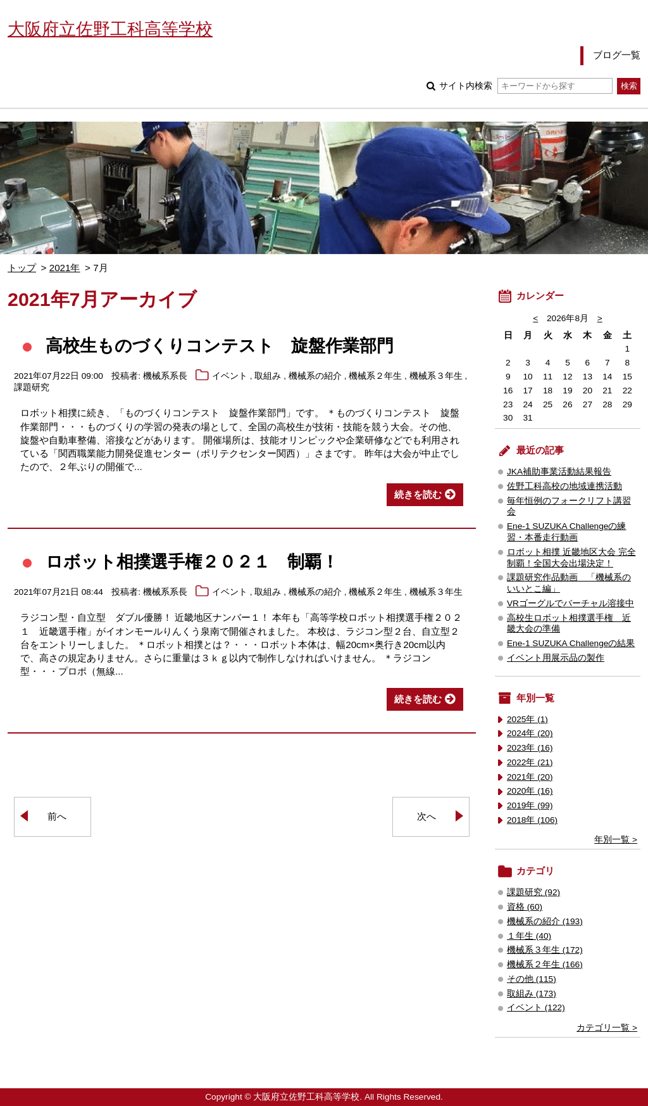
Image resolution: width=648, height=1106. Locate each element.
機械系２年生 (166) (545, 964)
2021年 (64, 267)
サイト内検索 (525, 86)
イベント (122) (536, 1007)
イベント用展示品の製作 (555, 658)
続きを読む (418, 494)
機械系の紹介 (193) (545, 921)
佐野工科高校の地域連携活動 (564, 486)
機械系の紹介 (315, 376)
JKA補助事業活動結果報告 (559, 471)
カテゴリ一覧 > (606, 1028)
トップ (22, 267)
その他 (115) (531, 979)
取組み (267, 376)
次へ (426, 816)
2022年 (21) (530, 762)
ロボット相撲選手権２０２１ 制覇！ (192, 561)
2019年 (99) (530, 805)
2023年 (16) (530, 748)
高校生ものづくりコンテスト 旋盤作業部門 (220, 345)
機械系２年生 (375, 376)
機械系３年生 (436, 376)
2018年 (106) (532, 820)
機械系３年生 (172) (545, 950)
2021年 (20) (530, 777)
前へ (56, 816)
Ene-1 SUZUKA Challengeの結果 (571, 643)
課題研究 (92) (533, 892)
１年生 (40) (529, 936)
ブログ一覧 (616, 54)
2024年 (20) (530, 733)
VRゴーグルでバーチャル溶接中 (570, 603)
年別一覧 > (615, 839)
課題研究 (31, 387)
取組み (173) (531, 993)
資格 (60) (524, 907)
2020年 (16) (530, 791)
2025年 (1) (527, 719)
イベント (229, 376)
